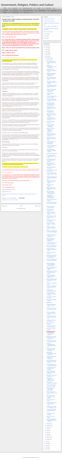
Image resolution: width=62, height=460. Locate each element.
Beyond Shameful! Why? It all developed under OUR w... (51, 272)
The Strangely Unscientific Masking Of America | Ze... (51, 86)
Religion (5, 12)
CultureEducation (42, 10)
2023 (46, 51)
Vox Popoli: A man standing (50, 185)
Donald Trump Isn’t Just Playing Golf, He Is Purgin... (51, 181)
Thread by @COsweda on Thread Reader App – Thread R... (51, 420)
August (48, 427)
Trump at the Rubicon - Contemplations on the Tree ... (51, 156)
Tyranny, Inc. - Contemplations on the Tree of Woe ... (51, 66)
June (48, 430)
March (48, 435)
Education (5, 10)
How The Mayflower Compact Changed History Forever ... (50, 192)
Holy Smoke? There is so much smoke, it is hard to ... (51, 309)
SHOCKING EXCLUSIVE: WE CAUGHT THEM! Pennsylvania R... (51, 256)
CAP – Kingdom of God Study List (51, 26)
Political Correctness (27, 8)
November (49, 60)
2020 (46, 56)
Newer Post (4, 206)
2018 (46, 443)
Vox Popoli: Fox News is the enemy (51, 297)
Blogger (37, 457)
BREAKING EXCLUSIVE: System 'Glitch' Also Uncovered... (51, 337)
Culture (38, 8)
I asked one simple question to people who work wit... (51, 293)
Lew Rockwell (47, 33)
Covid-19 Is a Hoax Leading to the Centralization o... (50, 125)
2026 (46, 46)
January (48, 439)
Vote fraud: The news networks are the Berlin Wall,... (51, 249)
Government (14, 8)
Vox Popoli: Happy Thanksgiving (50, 111)
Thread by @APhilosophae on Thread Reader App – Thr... (51, 345)
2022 (46, 53)
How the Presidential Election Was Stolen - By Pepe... (51, 372)
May (47, 432)
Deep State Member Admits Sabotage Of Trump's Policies (50, 264)
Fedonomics (48, 8)
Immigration (53, 10)
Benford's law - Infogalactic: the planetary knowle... (50, 379)
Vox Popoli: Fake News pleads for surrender (51, 385)
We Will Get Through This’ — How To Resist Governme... (51, 146)
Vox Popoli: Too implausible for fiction (51, 290)
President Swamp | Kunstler (50, 94)
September (49, 425)
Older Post (37, 206)
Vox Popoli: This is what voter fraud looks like (51, 341)
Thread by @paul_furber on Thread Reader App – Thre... (51, 100)
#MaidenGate (49, 302)
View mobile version (21, 208)
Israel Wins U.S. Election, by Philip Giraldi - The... (51, 407)
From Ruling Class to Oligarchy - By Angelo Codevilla (51, 150)
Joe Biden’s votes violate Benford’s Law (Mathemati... (51, 357)
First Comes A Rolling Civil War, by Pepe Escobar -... (51, 260)
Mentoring (15, 10)
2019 (46, 441)
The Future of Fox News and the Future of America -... (51, 236)
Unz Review (46, 36)
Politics (5, 8)
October (48, 423)
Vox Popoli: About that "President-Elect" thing (51, 365)
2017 (46, 445)
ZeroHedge (46, 38)
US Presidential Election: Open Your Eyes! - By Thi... (51, 317)
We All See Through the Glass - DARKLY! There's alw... (51, 90)
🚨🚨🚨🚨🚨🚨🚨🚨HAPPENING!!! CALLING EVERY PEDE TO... (50, 333)
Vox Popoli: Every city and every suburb (51, 170)
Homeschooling (15, 12)
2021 (46, 54)
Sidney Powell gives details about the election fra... (50, 239)
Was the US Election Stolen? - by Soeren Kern (50, 224)
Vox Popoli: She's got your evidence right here (51, 243)
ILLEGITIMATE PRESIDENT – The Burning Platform (50, 196)
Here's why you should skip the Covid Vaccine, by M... (51, 78)
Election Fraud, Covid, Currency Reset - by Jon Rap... (51, 392)
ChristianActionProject (28, 10)
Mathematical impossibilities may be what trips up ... (51, 353)
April (48, 434)
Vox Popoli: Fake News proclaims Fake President (51, 368)
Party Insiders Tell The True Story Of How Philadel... (50, 396)
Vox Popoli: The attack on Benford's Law (51, 376)
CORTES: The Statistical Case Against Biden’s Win (51, 287)
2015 (46, 448)
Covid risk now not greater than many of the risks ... (51, 203)
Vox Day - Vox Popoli (48, 31)
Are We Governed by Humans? (50, 122)
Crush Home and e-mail (49, 21)
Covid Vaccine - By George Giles (50, 210)
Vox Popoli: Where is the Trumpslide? (51, 220)
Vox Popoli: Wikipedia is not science (51, 168)
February (48, 437)
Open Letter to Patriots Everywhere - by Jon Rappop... (51, 115)
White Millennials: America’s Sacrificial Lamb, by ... (50, 164)
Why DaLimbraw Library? (49, 18)
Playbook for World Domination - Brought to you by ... (51, 70)
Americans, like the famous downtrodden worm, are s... (51, 134)
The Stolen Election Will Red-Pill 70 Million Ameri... (51, 305)
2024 (46, 49)
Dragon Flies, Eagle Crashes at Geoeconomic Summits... (50, 130)
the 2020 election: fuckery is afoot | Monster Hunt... (51, 403)
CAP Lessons (27, 12)
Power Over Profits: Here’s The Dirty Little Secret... (51, 246)
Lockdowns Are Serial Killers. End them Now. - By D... (51, 138)
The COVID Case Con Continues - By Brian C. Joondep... (51, 82)
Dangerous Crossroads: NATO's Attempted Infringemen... (51, 74)
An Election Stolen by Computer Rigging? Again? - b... (50, 276)
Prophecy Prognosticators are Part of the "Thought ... (51, 232)
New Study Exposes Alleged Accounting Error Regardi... (50, 104)
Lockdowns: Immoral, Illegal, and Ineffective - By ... (51, 228)
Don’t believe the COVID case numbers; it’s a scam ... (51, 217)
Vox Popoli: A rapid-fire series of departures (50, 326)
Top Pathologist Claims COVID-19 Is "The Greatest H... (50, 160)
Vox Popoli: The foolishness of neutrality (51, 383)
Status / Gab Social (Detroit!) (50, 323)
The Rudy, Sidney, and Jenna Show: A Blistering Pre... (50, 142)
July (47, 428)
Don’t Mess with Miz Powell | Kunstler (50, 207)
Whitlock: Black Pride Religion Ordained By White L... (51, 188)
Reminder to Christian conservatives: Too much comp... (50, 349)
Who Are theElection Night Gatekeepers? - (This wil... (51, 280)
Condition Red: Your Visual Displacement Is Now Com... (51, 118)
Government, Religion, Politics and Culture (27, 4)
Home (21, 206)
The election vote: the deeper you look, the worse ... (50, 213)
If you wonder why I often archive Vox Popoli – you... (51, 410)
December (49, 58)
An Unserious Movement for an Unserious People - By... (51, 174)
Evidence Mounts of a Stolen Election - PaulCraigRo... (50, 389)
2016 (46, 447)
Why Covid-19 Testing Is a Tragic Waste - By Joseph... (51, 268)
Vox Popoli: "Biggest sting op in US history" (51, 97)
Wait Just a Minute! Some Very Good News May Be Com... (51, 361)
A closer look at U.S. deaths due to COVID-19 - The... (51, 108)
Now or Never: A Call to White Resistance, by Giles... (51, 62)
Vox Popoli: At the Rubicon (51, 153)
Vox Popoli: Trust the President (50, 414)
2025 (46, 47)
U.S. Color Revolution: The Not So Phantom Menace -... (51, 313)
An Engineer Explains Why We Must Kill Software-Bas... (51, 178)
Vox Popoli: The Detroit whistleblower (51, 321)
